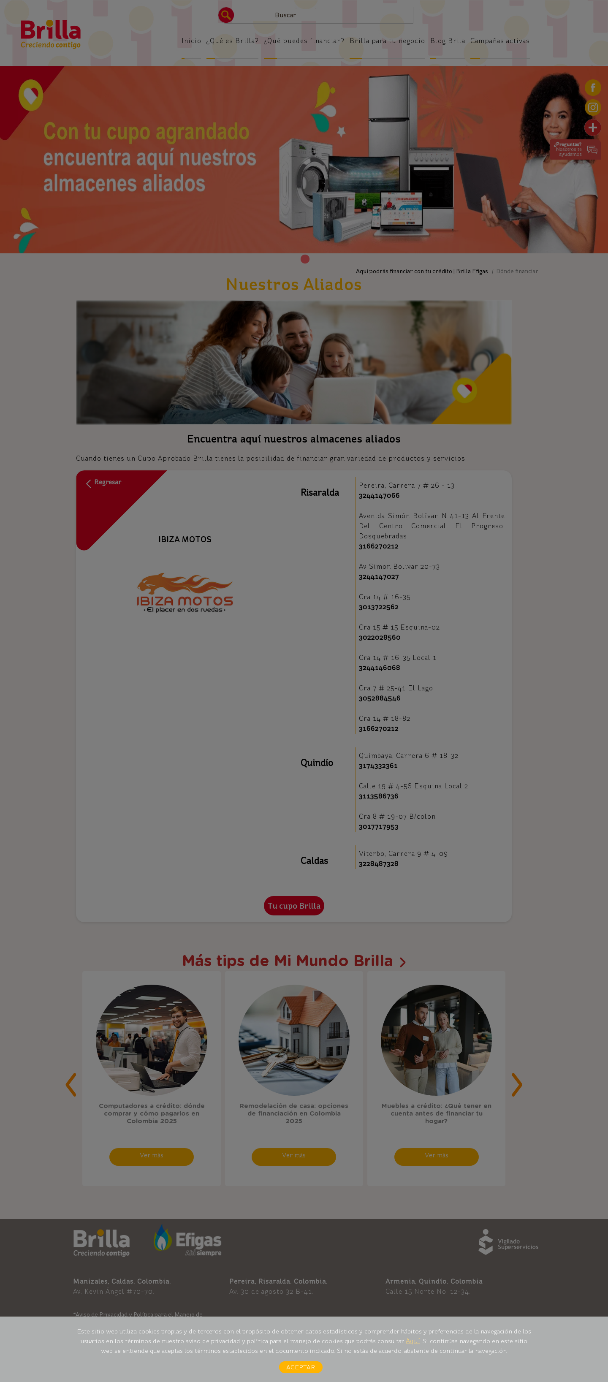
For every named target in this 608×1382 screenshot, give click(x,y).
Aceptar (300, 1367)
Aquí (413, 1341)
